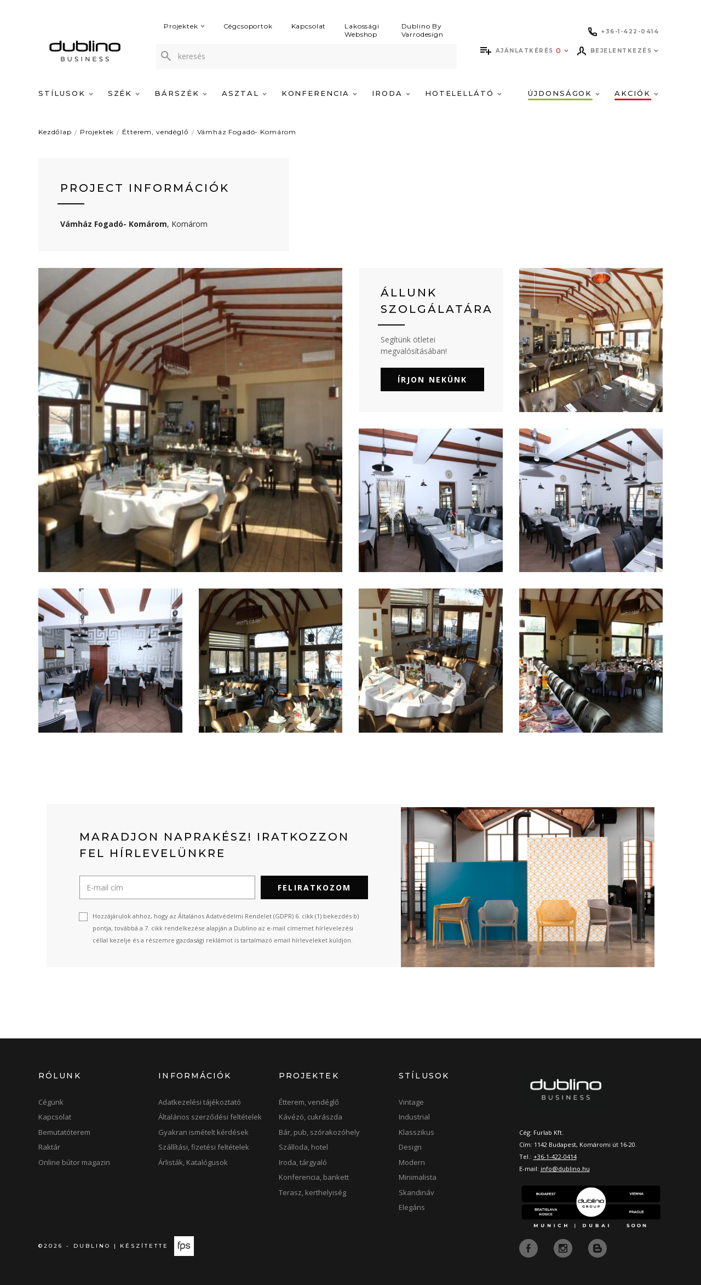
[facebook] (529, 1248)
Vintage (411, 1102)
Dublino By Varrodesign (422, 30)
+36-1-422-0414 (555, 1156)
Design (410, 1147)
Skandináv (416, 1192)
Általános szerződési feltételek (210, 1117)
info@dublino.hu (565, 1168)
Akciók (636, 93)
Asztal (244, 93)
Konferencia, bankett (314, 1177)
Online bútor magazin (74, 1162)
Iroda (391, 93)
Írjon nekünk (432, 379)
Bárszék (180, 93)
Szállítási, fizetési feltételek (203, 1147)
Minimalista (417, 1177)
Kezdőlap (55, 132)
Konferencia (319, 93)
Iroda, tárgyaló (303, 1162)
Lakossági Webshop (362, 30)
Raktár (49, 1147)
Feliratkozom (314, 887)
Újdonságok (564, 93)
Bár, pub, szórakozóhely (319, 1132)
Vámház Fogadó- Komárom (246, 132)
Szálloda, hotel (303, 1147)
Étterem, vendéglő (155, 132)
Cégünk (51, 1102)
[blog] (597, 1248)
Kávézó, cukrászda (310, 1117)
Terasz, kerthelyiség (312, 1192)
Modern (412, 1162)
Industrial (414, 1117)
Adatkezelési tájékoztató (199, 1102)
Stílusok (65, 93)
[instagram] (564, 1248)
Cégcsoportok (248, 26)
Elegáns (412, 1207)
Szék (124, 93)
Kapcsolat (308, 26)
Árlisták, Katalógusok (193, 1162)
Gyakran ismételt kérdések (203, 1132)
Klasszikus (416, 1132)
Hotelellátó (463, 93)
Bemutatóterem (64, 1132)
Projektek (184, 26)
